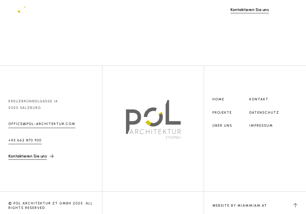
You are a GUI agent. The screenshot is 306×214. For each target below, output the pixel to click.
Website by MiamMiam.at (239, 205)
